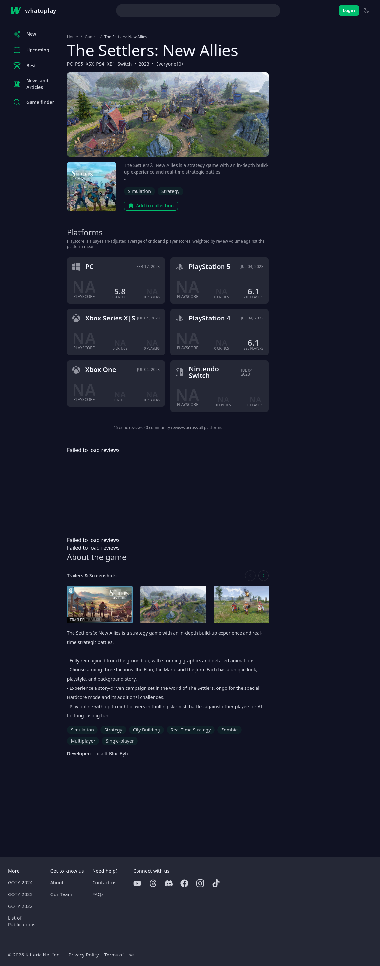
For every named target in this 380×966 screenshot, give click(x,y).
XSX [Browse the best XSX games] (90, 64)
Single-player (120, 741)
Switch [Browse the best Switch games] (125, 64)
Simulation (139, 191)
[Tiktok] (216, 883)
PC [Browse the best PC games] (70, 64)
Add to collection (151, 205)
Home (72, 37)
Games (91, 37)
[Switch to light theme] (366, 10)
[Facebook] (184, 883)
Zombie (229, 730)
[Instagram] (200, 883)
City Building (146, 730)
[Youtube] (137, 883)
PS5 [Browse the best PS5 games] (79, 64)
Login (349, 10)
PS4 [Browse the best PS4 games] (100, 64)
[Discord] (169, 883)
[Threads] (153, 883)
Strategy (170, 191)
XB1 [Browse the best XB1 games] (111, 64)
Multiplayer (83, 741)
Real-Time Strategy (191, 730)
